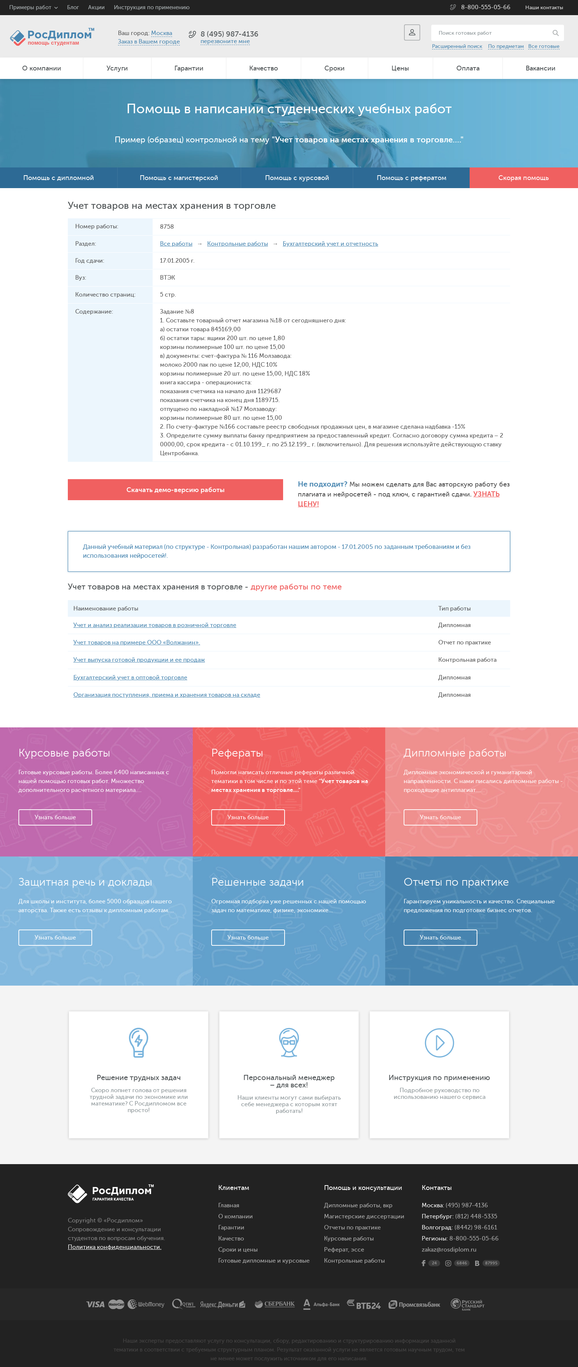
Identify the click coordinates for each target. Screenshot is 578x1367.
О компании (41, 68)
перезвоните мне (225, 41)
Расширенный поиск (457, 46)
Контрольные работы (237, 243)
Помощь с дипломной (58, 177)
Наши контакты (544, 7)
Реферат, (336, 1240)
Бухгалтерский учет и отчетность (330, 243)
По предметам (506, 46)
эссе (357, 1240)
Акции (96, 7)
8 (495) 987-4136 (229, 34)
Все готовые (544, 46)
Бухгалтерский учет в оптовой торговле (130, 668)
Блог (73, 7)
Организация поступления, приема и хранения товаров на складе (166, 685)
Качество (263, 68)
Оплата (468, 68)
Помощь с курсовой (297, 177)
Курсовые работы (349, 1229)
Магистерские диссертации (364, 1207)
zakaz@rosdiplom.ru (449, 1240)
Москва (161, 33)
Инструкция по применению (151, 7)
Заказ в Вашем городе (149, 41)
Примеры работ (30, 7)
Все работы (176, 243)
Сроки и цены (238, 1240)
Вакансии (541, 68)
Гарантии (188, 68)
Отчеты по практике (352, 1218)
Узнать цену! (399, 494)
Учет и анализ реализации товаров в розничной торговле (154, 616)
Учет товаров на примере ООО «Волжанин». (136, 633)
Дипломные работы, (353, 1196)
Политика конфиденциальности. (114, 1238)
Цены (400, 68)
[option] (138, 1065)
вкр (388, 1196)
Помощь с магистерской (179, 177)
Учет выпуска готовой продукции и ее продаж (139, 651)
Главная (228, 1196)
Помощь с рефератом (411, 177)
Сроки (334, 68)
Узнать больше (55, 808)
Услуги (117, 68)
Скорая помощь (523, 177)
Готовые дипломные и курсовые (264, 1251)
